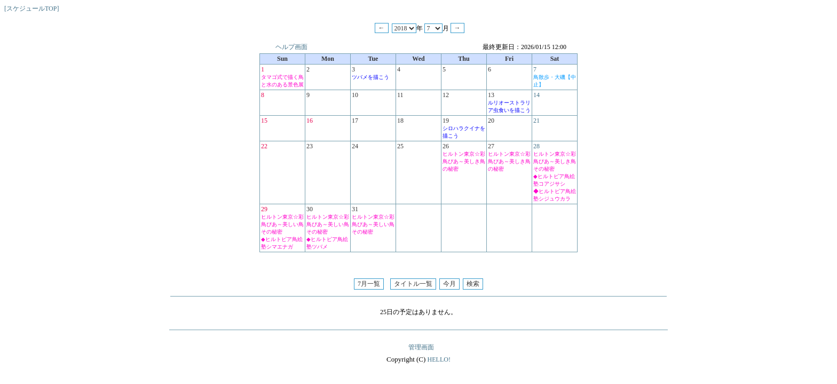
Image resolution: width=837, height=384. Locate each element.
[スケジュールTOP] (31, 8)
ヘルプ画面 (291, 47)
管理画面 (421, 347)
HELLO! (439, 359)
